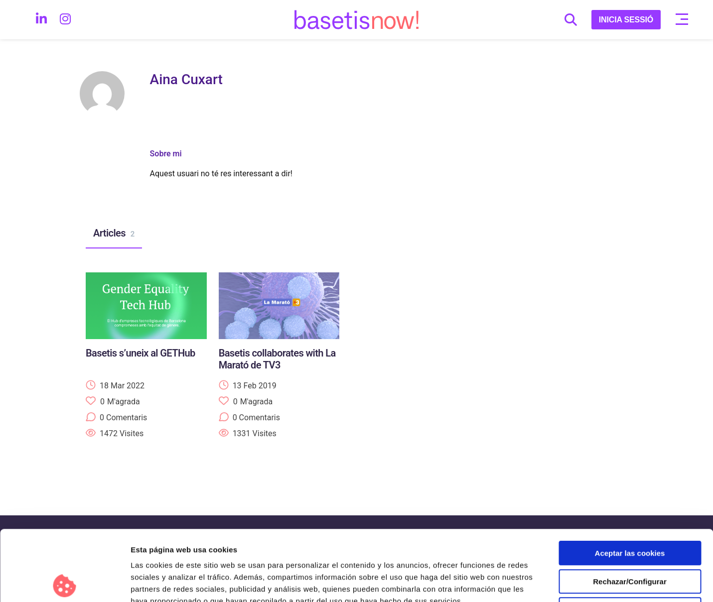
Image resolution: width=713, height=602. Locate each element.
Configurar (525, 582)
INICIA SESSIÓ (626, 19)
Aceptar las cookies (630, 483)
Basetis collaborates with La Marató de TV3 (277, 359)
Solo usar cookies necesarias (629, 539)
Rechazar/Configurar (630, 511)
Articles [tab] (114, 233)
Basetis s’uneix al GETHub (140, 353)
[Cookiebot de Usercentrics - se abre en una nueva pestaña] (64, 582)
